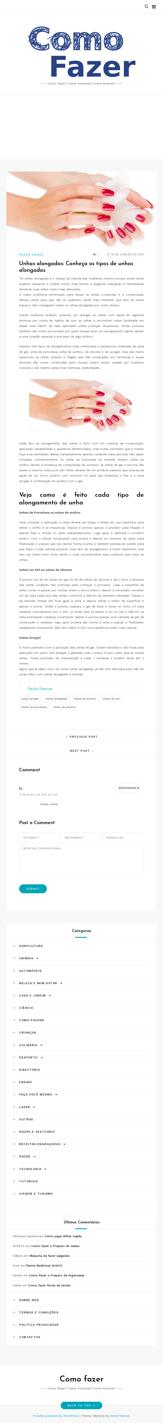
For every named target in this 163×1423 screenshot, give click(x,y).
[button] (146, 6)
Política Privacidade (39, 1324)
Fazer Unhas (31, 254)
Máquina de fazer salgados (50, 1255)
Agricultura (31, 946)
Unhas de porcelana (34, 707)
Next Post (80, 750)
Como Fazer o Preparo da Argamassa (56, 1275)
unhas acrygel (30, 698)
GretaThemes (119, 1415)
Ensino (25, 1082)
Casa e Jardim (32, 995)
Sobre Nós (29, 1300)
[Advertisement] (81, 127)
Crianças (27, 1032)
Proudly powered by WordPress (56, 1415)
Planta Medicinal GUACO (44, 1265)
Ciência (26, 1007)
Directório (29, 1069)
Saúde (25, 1156)
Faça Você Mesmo (35, 1094)
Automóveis (30, 970)
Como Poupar (31, 1020)
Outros (26, 1119)
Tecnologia (30, 1169)
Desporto (28, 1057)
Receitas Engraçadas (39, 1144)
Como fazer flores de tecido (49, 1285)
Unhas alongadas (56, 698)
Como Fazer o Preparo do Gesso (55, 1246)
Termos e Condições (38, 1312)
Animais (26, 958)
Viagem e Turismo (36, 1193)
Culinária (28, 1045)
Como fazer (82, 1379)
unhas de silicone (64, 707)
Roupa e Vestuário (37, 1131)
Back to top (81, 1405)
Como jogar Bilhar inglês (63, 1236)
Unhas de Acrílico (85, 698)
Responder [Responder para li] (127, 788)
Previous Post (84, 736)
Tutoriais (28, 1181)
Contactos (29, 1337)
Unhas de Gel (111, 698)
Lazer (24, 1107)
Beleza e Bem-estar (38, 983)
